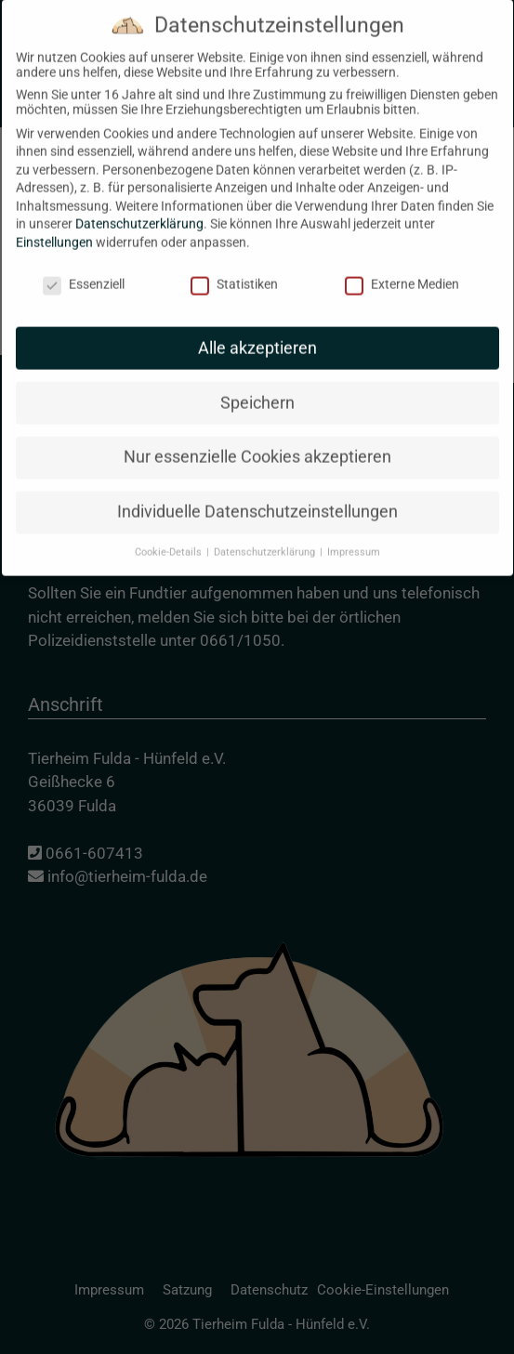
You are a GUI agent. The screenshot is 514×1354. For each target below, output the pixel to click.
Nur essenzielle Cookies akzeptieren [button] (257, 437)
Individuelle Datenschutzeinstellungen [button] (257, 492)
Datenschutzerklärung (139, 204)
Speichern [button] (257, 383)
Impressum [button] (353, 533)
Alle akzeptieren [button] (257, 328)
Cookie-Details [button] (169, 533)
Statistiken (234, 264)
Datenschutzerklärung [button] (266, 533)
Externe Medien (402, 264)
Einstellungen (54, 223)
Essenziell (84, 264)
